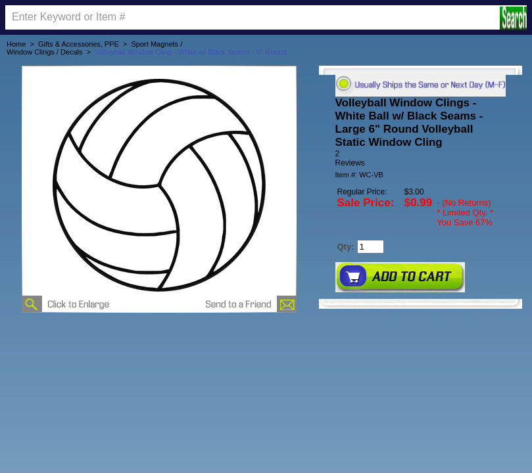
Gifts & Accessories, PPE (78, 44)
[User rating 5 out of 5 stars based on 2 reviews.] (420, 158)
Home (16, 44)
